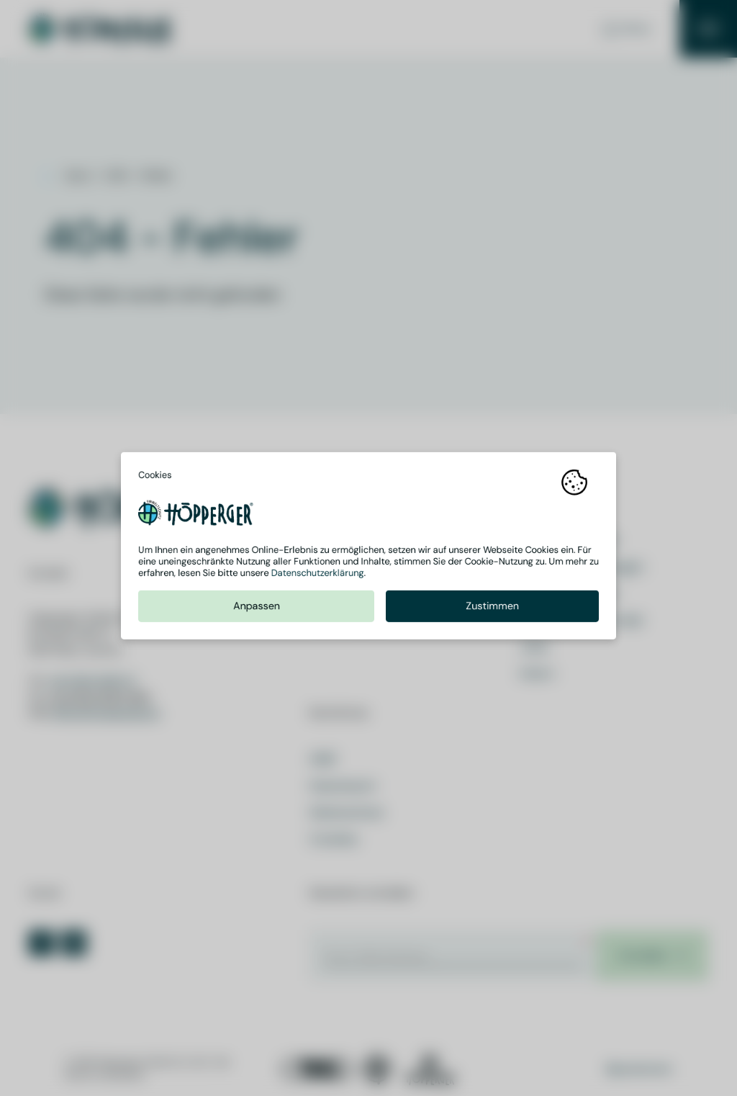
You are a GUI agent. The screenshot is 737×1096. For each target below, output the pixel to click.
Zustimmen (492, 608)
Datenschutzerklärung (317, 575)
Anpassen (256, 608)
